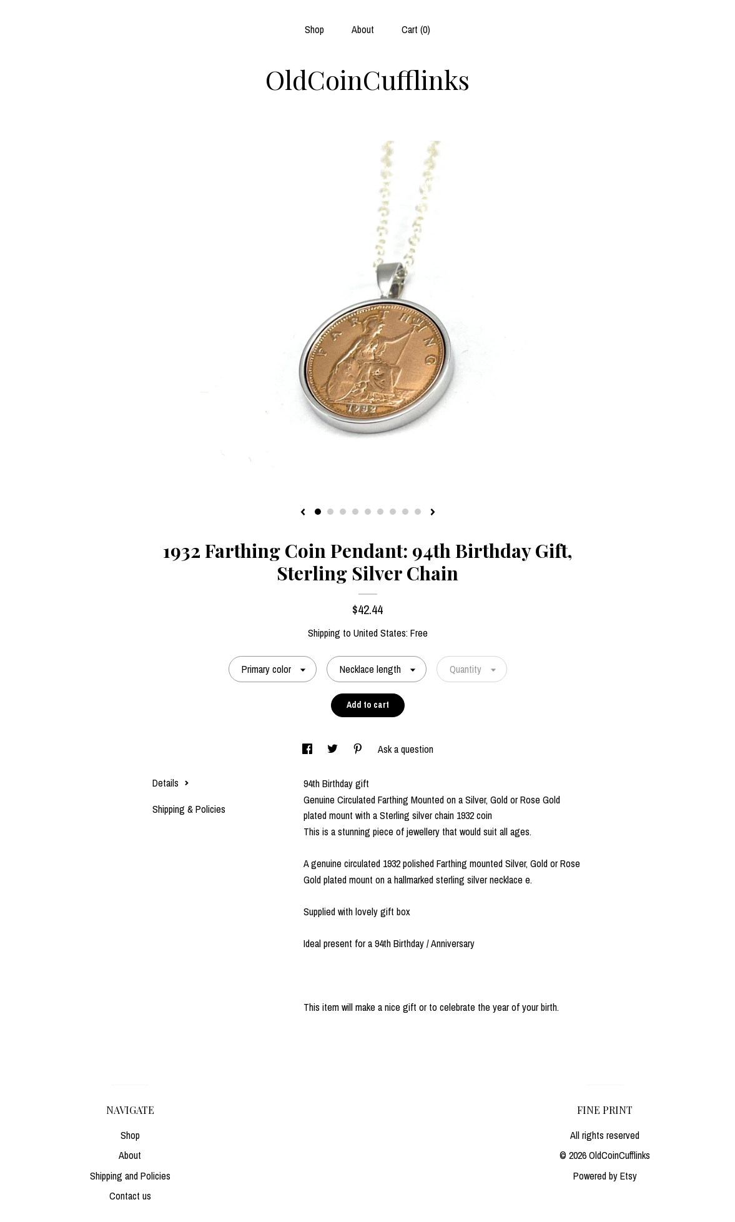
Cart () (416, 29)
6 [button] (380, 512)
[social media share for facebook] (308, 749)
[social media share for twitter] (333, 749)
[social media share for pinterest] (359, 749)
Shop (314, 29)
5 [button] (368, 512)
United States (379, 633)
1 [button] (318, 512)
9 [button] (418, 512)
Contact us (130, 1196)
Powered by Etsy (605, 1176)
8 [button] (405, 512)
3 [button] (343, 512)
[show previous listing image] (303, 513)
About (363, 29)
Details (170, 783)
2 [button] (330, 512)
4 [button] (355, 512)
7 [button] (393, 512)
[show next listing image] (433, 513)
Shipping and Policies (130, 1176)
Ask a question (405, 749)
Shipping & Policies (188, 809)
